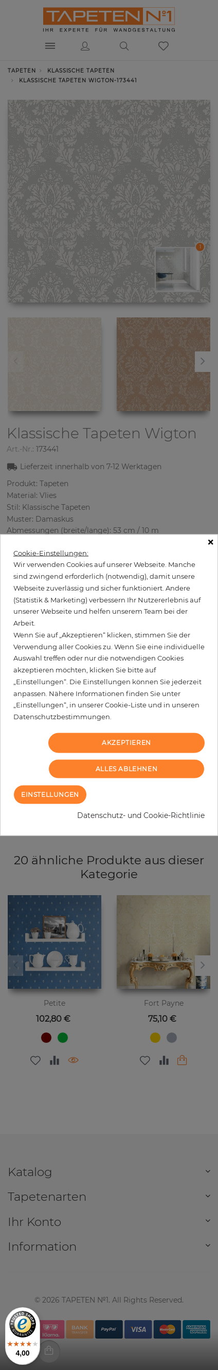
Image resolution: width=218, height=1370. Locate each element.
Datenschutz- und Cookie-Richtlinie (141, 815)
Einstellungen (50, 794)
